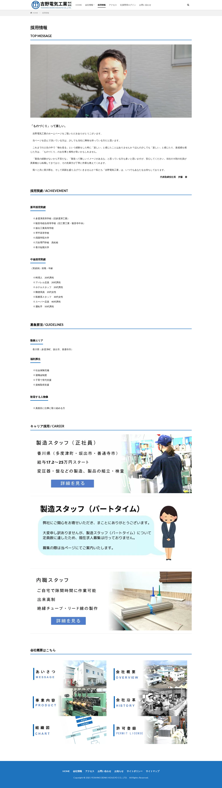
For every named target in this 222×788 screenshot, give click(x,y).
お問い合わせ (145, 5)
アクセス (113, 5)
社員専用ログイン (128, 5)
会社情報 (89, 5)
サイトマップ (152, 771)
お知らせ (118, 771)
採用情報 (102, 5)
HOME (79, 5)
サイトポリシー (135, 771)
